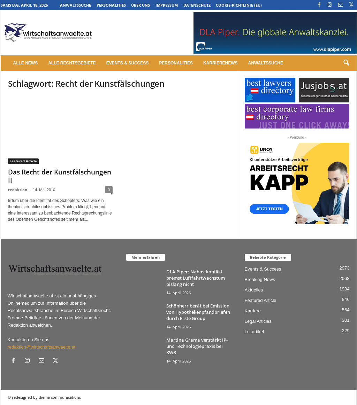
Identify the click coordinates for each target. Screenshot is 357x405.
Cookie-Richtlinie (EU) (239, 5)
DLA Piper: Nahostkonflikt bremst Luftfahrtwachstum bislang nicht (195, 277)
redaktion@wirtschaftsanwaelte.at (42, 347)
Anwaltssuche (75, 5)
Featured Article (23, 160)
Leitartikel (254, 331)
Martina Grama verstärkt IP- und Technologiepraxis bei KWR (197, 346)
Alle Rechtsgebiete (72, 63)
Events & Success (127, 63)
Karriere (253, 310)
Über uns (140, 5)
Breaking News (260, 279)
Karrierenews (220, 63)
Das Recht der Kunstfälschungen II (59, 176)
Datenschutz (197, 5)
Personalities (111, 5)
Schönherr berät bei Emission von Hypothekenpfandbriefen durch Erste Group (198, 312)
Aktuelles (254, 290)
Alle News (25, 63)
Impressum (166, 5)
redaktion (17, 189)
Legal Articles (258, 321)
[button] (346, 63)
